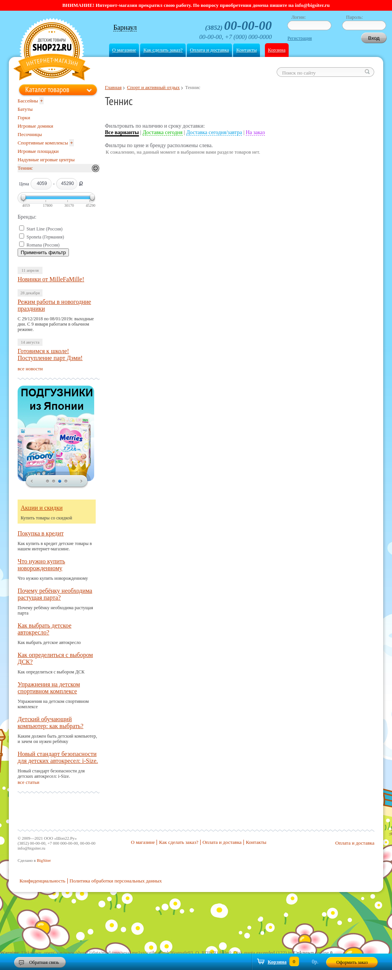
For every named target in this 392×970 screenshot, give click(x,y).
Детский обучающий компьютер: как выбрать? (50, 722)
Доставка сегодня (163, 132)
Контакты (246, 50)
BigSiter (44, 860)
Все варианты (122, 132)
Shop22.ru (51, 50)
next (81, 481)
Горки (24, 117)
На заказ (255, 132)
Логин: (298, 17)
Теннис (25, 168)
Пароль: (354, 17)
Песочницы (30, 134)
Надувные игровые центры (46, 159)
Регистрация (299, 38)
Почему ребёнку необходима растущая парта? (55, 594)
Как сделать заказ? (162, 50)
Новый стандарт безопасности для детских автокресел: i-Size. (58, 757)
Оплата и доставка (209, 50)
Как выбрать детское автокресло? (45, 629)
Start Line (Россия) (44, 229)
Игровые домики (35, 126)
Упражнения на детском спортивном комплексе (49, 687)
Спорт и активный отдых (153, 87)
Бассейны (28, 101)
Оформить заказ (352, 962)
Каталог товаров (47, 89)
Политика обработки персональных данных (116, 881)
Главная (113, 87)
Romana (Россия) (42, 245)
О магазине (124, 50)
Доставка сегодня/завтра (214, 132)
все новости (30, 368)
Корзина (277, 50)
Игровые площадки (38, 151)
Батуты (25, 109)
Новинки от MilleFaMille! (51, 279)
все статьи (28, 782)
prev (31, 481)
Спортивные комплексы (43, 143)
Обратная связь (44, 962)
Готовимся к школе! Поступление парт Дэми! (50, 354)
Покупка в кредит (41, 533)
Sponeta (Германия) (45, 237)
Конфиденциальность (42, 881)
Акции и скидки (42, 507)
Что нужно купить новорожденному (41, 564)
